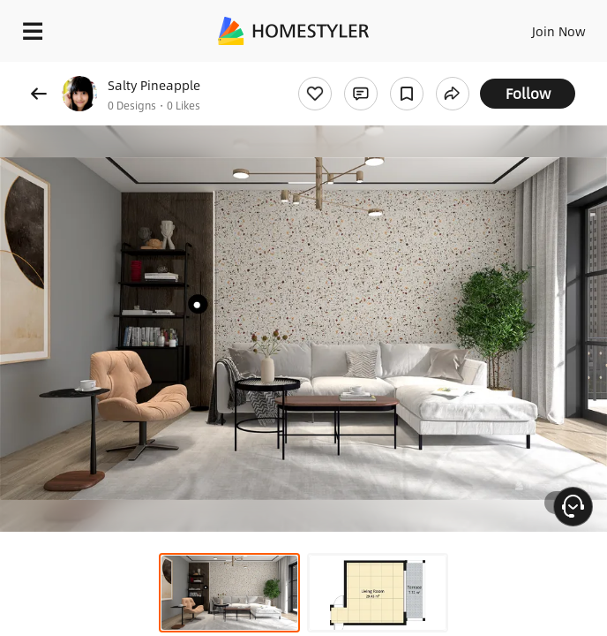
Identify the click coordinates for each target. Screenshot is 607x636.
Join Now (559, 31)
